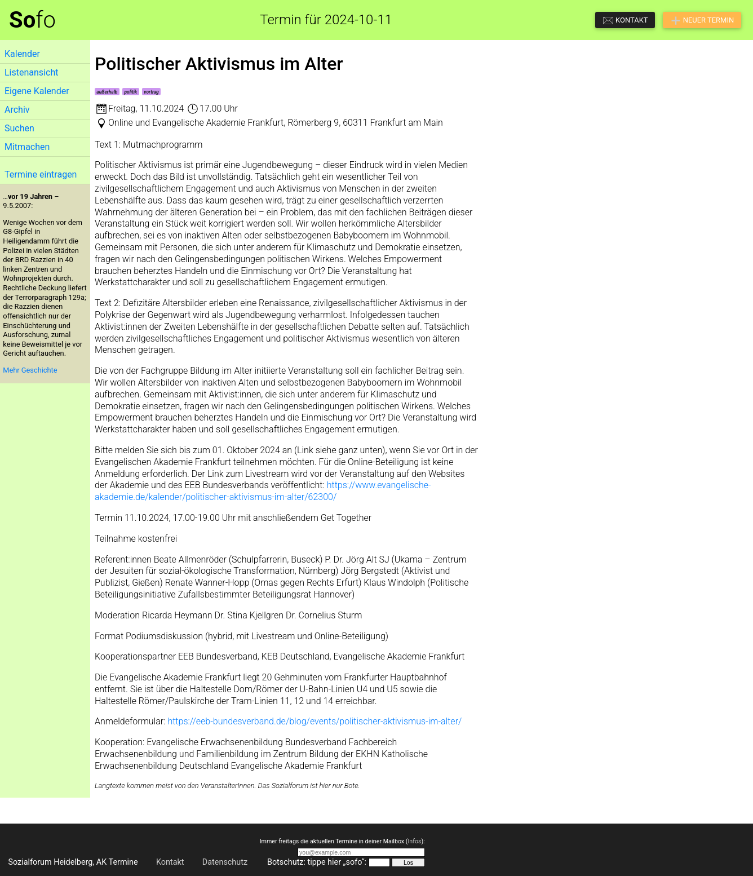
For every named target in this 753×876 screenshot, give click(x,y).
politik (131, 92)
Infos (414, 841)
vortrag (151, 92)
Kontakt (170, 862)
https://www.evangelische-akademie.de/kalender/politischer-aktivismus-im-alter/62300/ (263, 491)
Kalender (22, 53)
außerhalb (106, 92)
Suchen (19, 128)
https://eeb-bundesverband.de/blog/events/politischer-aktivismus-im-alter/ (314, 721)
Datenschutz (224, 862)
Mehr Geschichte (30, 370)
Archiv (17, 109)
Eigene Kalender (37, 91)
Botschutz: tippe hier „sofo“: (316, 862)
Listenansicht (31, 72)
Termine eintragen (41, 174)
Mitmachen (27, 146)
